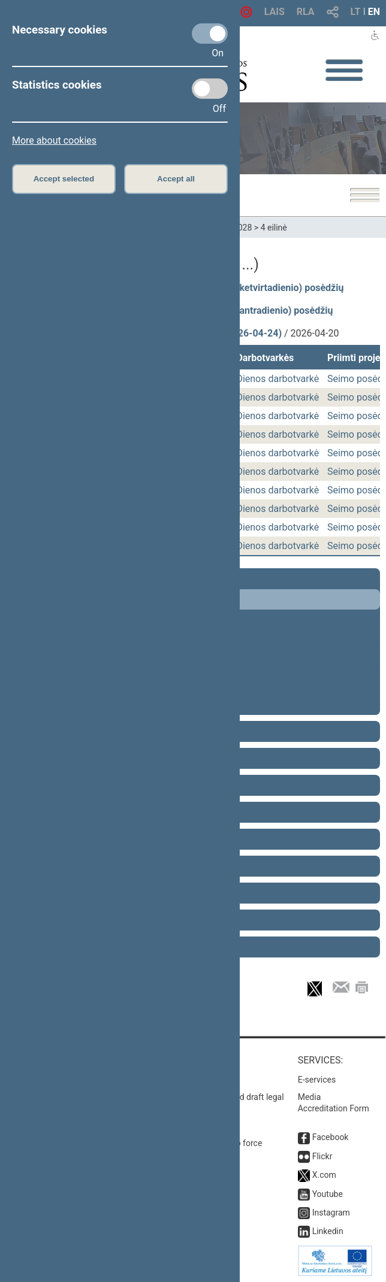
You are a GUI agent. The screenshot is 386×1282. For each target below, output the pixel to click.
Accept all (176, 178)
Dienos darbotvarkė (277, 378)
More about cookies (54, 140)
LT (356, 11)
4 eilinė (274, 227)
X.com (324, 1175)
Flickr (322, 1156)
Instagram (331, 1212)
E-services (317, 1079)
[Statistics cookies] (210, 88)
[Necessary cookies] (210, 33)
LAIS (274, 11)
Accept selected (64, 178)
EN (374, 11)
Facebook (330, 1137)
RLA (306, 11)
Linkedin (327, 1231)
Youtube (327, 1194)
